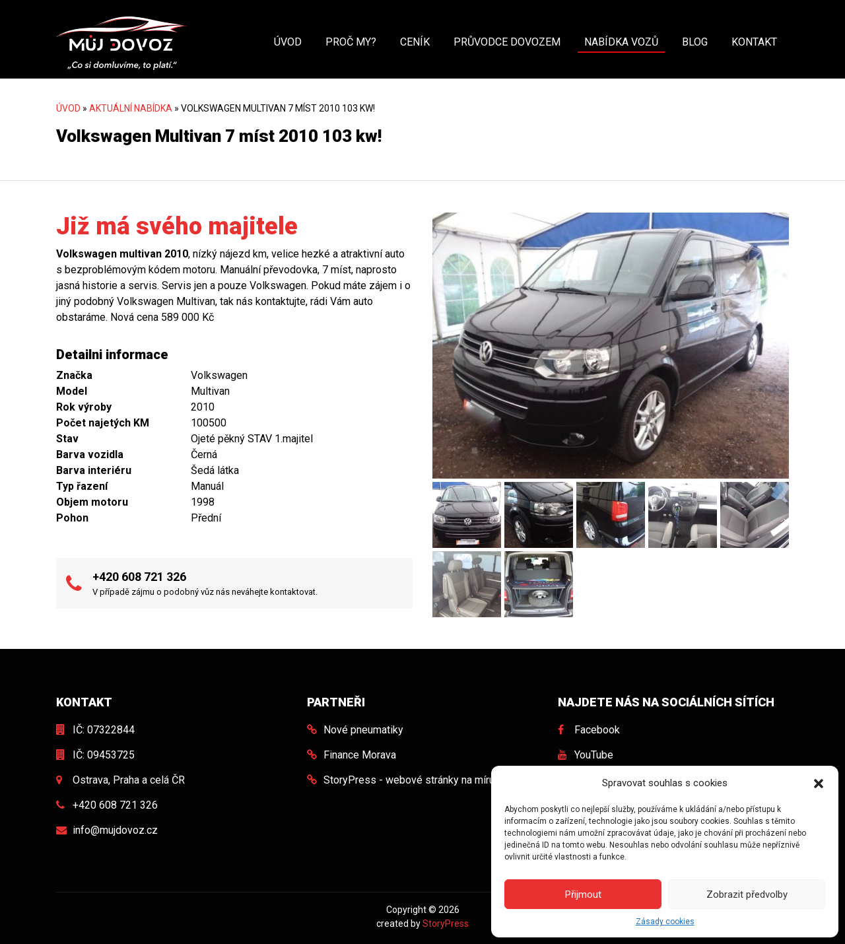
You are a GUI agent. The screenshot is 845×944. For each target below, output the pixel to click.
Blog (695, 42)
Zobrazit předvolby (747, 894)
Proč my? (350, 42)
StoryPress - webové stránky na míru (408, 780)
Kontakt (754, 42)
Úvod (288, 42)
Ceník (415, 42)
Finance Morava (359, 755)
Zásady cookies (665, 921)
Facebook (597, 730)
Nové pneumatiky (363, 730)
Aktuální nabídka (130, 108)
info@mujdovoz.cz (115, 830)
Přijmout (583, 894)
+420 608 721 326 (139, 577)
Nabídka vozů (621, 42)
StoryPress (445, 923)
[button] (818, 783)
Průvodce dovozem (507, 42)
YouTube (593, 755)
